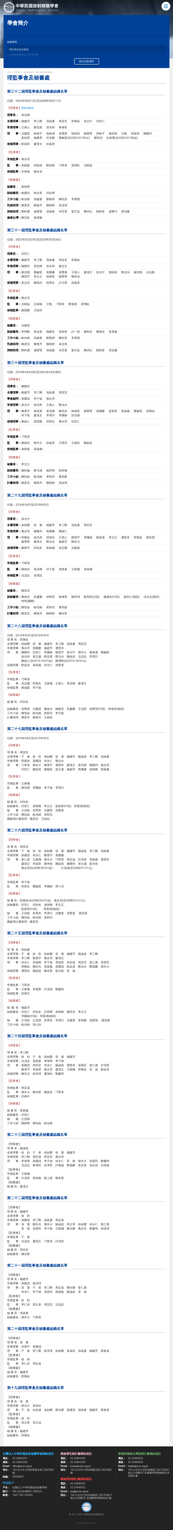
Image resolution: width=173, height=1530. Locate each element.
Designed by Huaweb (86, 1523)
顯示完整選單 (86, 61)
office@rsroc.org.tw (23, 1466)
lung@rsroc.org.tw (80, 1491)
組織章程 (12, 42)
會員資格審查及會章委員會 (24, 55)
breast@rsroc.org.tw (81, 1466)
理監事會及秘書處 (19, 49)
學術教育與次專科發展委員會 (25, 66)
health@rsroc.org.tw (139, 1466)
